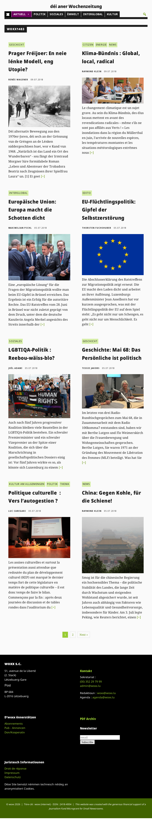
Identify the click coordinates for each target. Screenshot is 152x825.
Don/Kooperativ (14, 732)
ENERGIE (101, 44)
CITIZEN (88, 44)
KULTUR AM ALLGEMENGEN (26, 484)
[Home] (7, 14)
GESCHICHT (16, 44)
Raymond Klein (91, 71)
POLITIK (40, 14)
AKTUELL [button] (21, 14)
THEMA (64, 484)
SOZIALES (56, 14)
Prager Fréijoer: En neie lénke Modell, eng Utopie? (37, 61)
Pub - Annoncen (14, 728)
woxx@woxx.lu (106, 693)
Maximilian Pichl (20, 227)
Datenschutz (12, 777)
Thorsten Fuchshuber (96, 227)
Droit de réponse (15, 768)
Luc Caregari (17, 511)
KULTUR (112, 14)
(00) (91, 681)
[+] (43, 176)
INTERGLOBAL (93, 14)
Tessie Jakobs (90, 368)
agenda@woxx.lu (103, 697)
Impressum (11, 773)
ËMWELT (73, 14)
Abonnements (13, 723)
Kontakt (86, 671)
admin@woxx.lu (90, 686)
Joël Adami (15, 368)
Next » (84, 634)
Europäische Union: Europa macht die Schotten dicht (32, 209)
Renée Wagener (18, 79)
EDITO (87, 193)
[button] (145, 14)
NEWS (113, 44)
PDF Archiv (88, 719)
